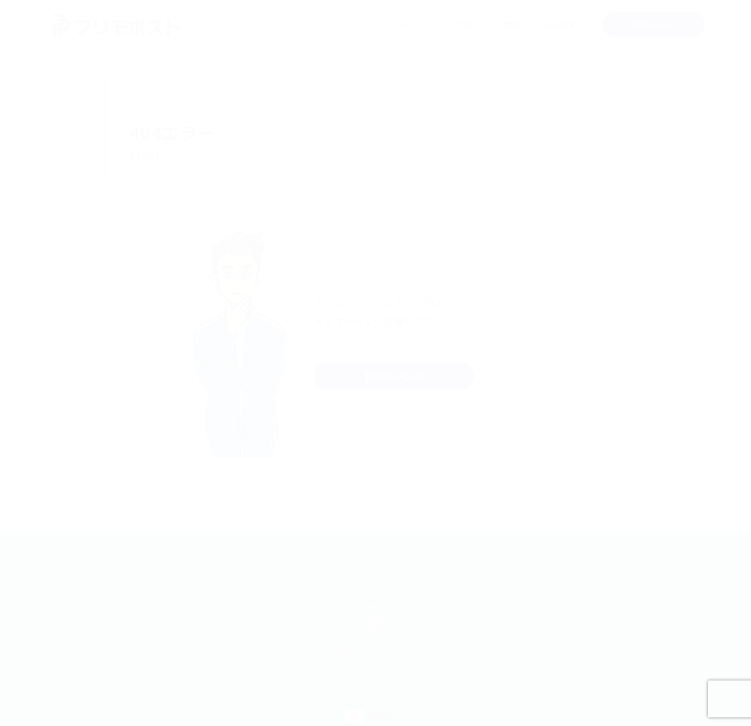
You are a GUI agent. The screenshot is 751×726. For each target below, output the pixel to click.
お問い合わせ (653, 24)
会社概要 (560, 24)
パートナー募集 (432, 551)
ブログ (242, 551)
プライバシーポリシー (619, 551)
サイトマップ (718, 551)
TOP (400, 24)
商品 (513, 24)
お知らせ (177, 551)
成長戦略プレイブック (330, 551)
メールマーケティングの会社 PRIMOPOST (116, 24)
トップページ (163, 106)
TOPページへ (394, 376)
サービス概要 (456, 24)
